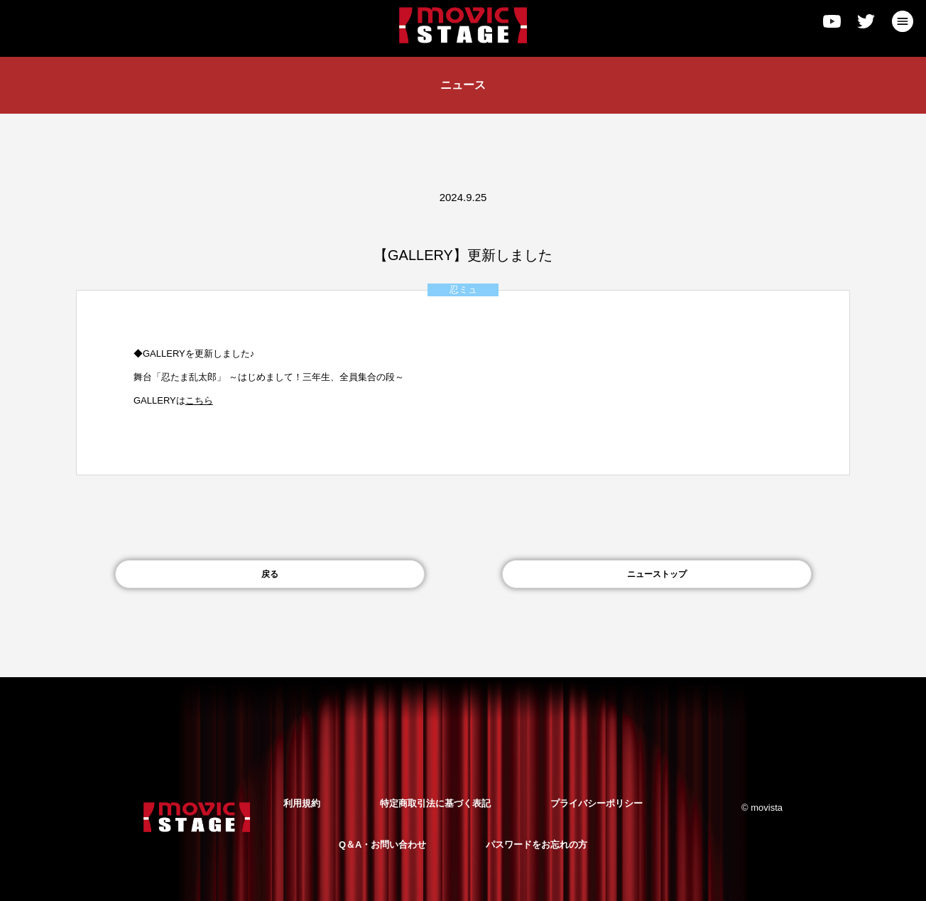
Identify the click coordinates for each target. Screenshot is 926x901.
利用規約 (301, 803)
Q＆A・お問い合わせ (383, 844)
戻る (269, 574)
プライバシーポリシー (596, 803)
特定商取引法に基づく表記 (435, 803)
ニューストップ (657, 574)
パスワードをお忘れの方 (536, 844)
